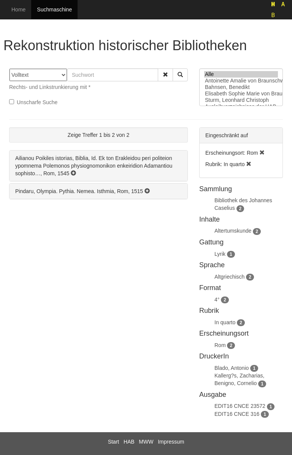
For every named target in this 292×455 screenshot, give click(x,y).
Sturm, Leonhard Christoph (241, 100)
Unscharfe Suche (33, 102)
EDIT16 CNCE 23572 (239, 406)
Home (18, 9)
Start (113, 442)
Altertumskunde (232, 231)
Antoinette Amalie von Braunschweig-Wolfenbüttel (241, 81)
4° (216, 299)
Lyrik (219, 254)
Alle (241, 74)
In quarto (224, 322)
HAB (129, 442)
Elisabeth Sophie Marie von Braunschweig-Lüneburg (241, 93)
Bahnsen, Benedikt (241, 87)
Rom (220, 345)
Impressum (171, 442)
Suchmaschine (54, 9)
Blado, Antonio (231, 368)
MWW (146, 442)
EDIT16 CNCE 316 (236, 414)
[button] (165, 74)
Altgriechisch (229, 277)
